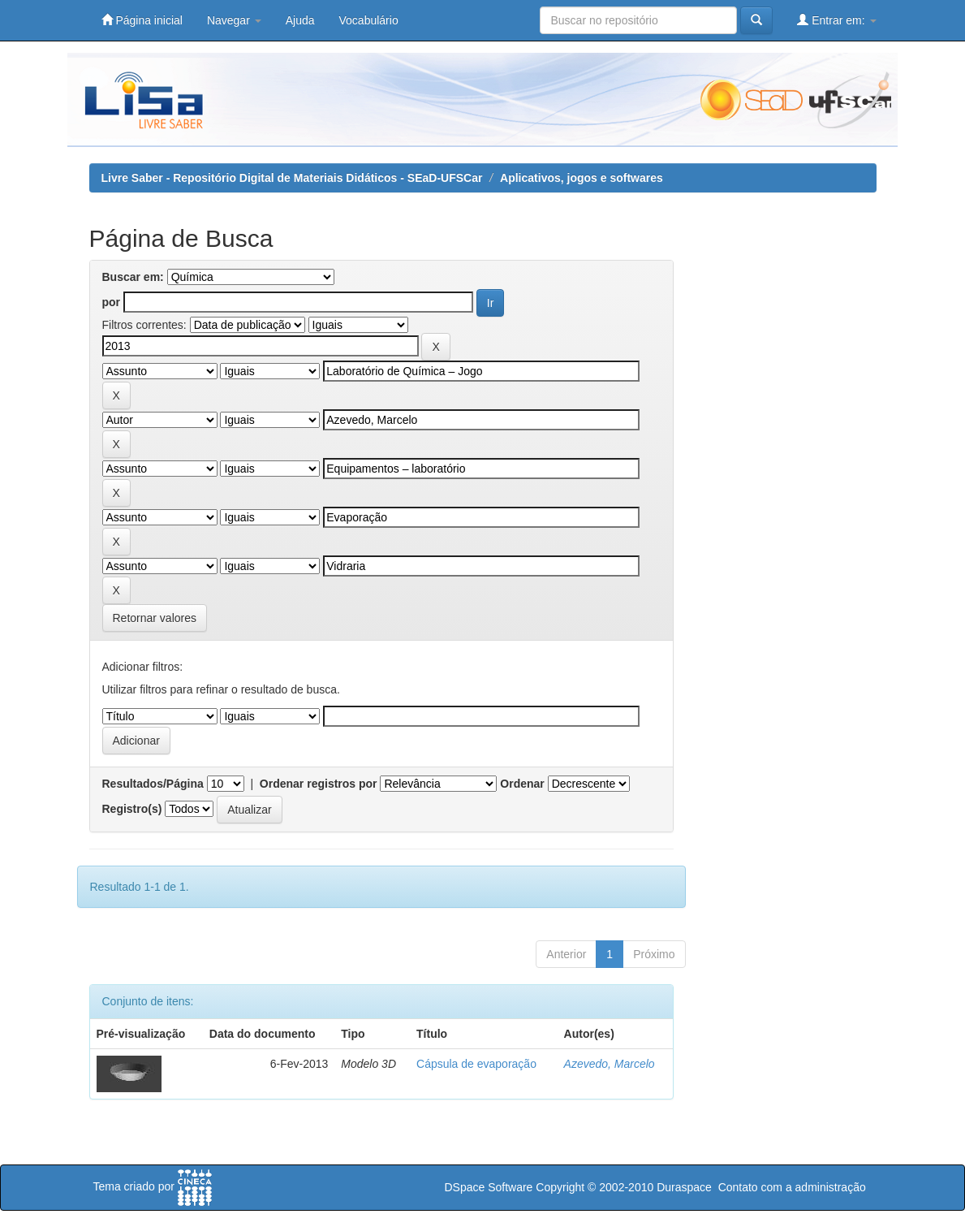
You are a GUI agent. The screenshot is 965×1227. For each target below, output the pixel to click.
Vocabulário (368, 20)
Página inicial (142, 20)
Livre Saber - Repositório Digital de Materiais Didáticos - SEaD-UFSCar (292, 177)
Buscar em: (133, 276)
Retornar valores (155, 617)
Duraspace (684, 1187)
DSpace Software (488, 1187)
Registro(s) (132, 808)
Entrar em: (836, 20)
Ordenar (522, 783)
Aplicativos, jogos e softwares (581, 177)
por (111, 302)
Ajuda (300, 20)
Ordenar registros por (318, 783)
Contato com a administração (792, 1187)
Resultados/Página (153, 783)
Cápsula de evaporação (476, 1063)
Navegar (234, 20)
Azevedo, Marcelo (609, 1063)
